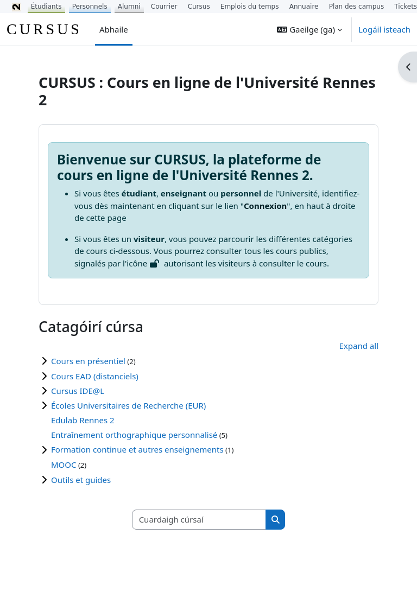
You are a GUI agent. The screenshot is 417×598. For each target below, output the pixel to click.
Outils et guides (81, 479)
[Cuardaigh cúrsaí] (199, 520)
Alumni (129, 6)
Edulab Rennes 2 (83, 420)
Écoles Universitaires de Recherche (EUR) (128, 405)
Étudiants (46, 6)
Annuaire (304, 6)
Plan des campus (356, 6)
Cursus (199, 6)
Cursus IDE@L (77, 390)
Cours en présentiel (88, 360)
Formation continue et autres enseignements (137, 449)
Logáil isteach (384, 29)
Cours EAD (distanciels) (94, 376)
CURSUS (44, 29)
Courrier (164, 6)
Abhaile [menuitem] (113, 29)
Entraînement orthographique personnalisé (134, 434)
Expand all (358, 345)
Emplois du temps (249, 6)
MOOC (64, 464)
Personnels (90, 6)
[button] (309, 29)
